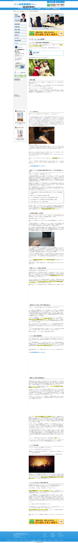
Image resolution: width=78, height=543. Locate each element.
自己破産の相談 (9, 540)
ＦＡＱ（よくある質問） (20, 11)
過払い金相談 (15, 540)
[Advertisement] (46, 100)
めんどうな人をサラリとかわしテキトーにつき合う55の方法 (20, 123)
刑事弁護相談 (39, 540)
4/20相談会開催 (17, 95)
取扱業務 (52, 536)
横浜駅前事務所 (17, 79)
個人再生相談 (21, 540)
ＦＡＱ (16, 43)
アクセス (48, 8)
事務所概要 (17, 24)
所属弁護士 (17, 26)
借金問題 (52, 534)
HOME (21, 8)
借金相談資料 (18, 40)
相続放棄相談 (45, 540)
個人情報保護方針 (62, 535)
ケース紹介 (30, 8)
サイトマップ (61, 536)
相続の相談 (61, 540)
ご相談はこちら (56, 8)
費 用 (39, 8)
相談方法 (17, 35)
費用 (44, 534)
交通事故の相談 (56, 540)
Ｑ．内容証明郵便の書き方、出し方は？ (37, 352)
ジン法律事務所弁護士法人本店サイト (35, 541)
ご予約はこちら (60, 2)
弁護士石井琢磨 (36, 52)
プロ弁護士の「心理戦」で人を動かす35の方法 (20, 139)
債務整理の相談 (27, 540)
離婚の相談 (50, 540)
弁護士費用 (51, 2)
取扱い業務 (17, 29)
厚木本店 (15, 94)
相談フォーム (46, 536)
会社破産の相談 (33, 540)
